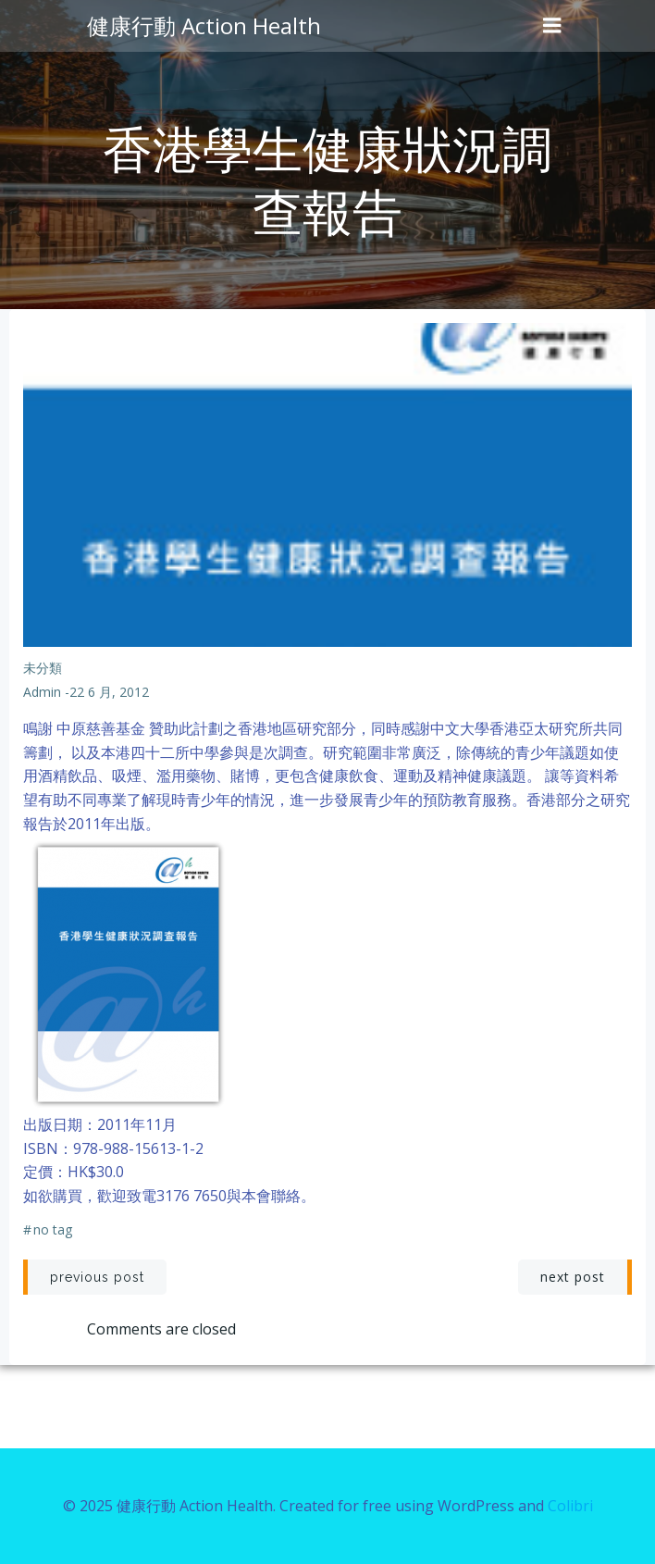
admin (42, 692)
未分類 (42, 667)
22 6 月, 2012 (109, 692)
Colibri (570, 1506)
